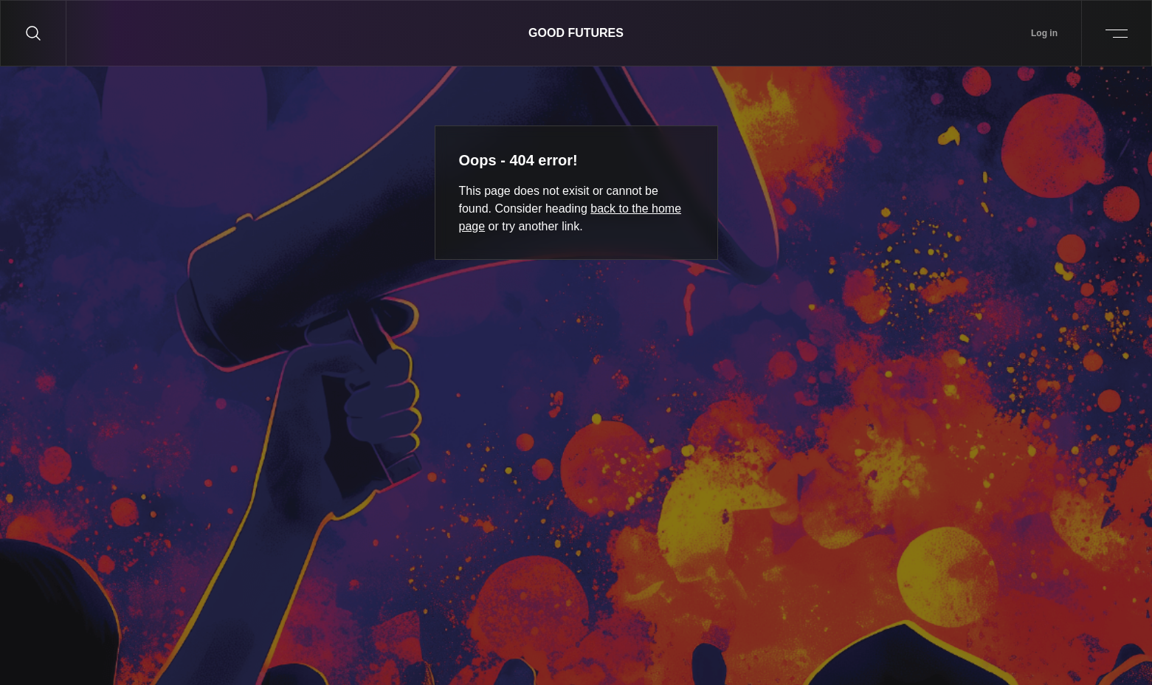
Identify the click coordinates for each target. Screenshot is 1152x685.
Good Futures (576, 33)
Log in (1044, 33)
